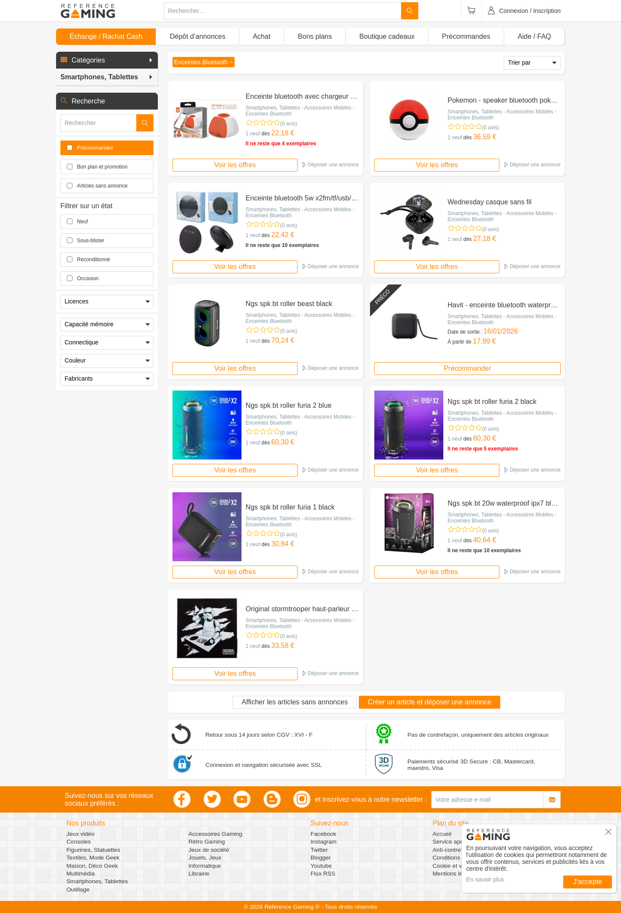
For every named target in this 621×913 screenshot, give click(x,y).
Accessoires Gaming (215, 834)
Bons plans (315, 36)
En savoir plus (485, 879)
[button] (107, 60)
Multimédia (80, 873)
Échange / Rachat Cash (105, 36)
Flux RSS (322, 873)
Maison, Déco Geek (92, 866)
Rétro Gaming (206, 841)
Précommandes (466, 36)
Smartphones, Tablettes (97, 881)
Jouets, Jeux (204, 857)
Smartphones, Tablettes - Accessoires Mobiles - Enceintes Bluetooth (300, 111)
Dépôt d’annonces (198, 36)
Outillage (78, 889)
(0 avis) (288, 124)
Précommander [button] (467, 368)
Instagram (323, 841)
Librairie (198, 873)
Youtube (321, 866)
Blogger (320, 857)
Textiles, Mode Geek (92, 857)
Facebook (323, 834)
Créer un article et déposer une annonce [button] (429, 702)
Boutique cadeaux (386, 36)
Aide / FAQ (534, 36)
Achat (261, 36)
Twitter (319, 850)
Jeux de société (208, 850)
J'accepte (587, 881)
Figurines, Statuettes (93, 850)
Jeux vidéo (80, 834)
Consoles (78, 841)
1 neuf (253, 134)
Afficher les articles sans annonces (295, 702)
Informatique (204, 866)
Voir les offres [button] (235, 165)
